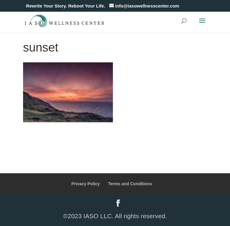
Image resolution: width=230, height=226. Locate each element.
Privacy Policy (85, 183)
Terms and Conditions (130, 183)
